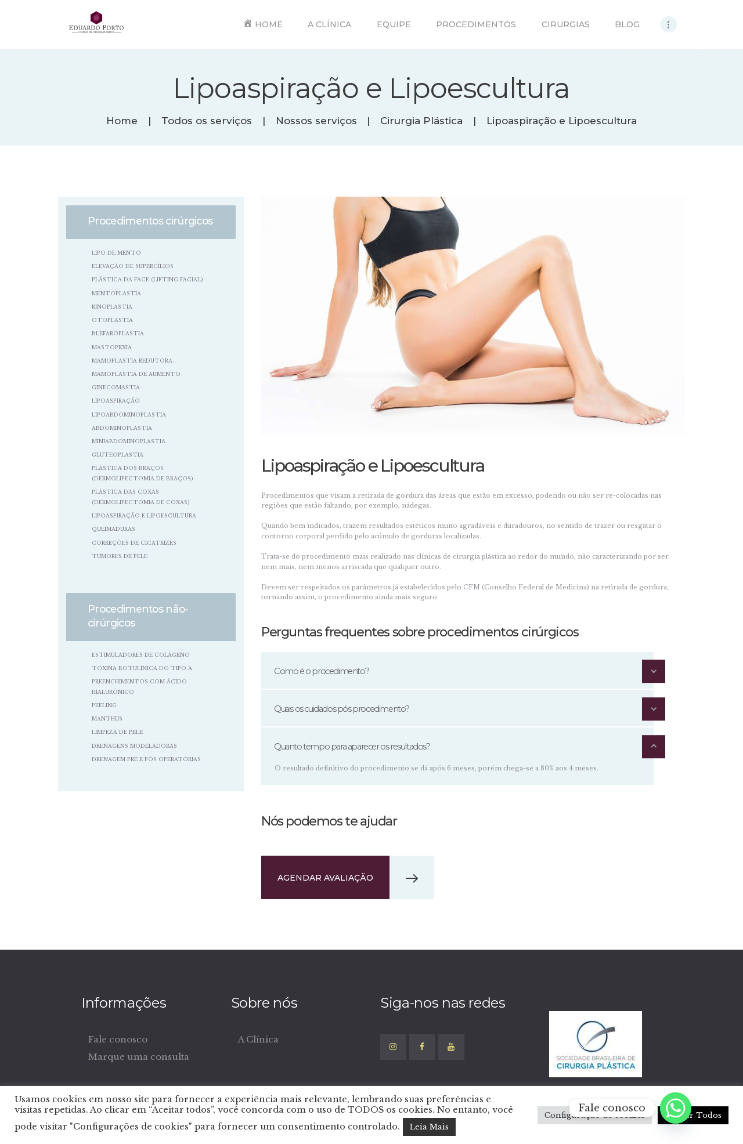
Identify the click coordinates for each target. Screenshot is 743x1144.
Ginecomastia (116, 387)
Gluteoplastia (117, 454)
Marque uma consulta (138, 1056)
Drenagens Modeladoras (134, 746)
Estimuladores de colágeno (141, 654)
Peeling (104, 705)
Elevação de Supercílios (133, 266)
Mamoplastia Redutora (132, 360)
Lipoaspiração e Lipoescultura (144, 515)
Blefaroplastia (118, 333)
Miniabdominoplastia (128, 441)
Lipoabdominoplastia (129, 414)
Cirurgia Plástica (421, 120)
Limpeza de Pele (117, 732)
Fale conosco (117, 1039)
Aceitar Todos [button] (693, 1115)
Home (122, 120)
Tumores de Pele (119, 556)
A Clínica (258, 1039)
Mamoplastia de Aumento (136, 374)
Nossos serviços (316, 120)
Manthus (107, 718)
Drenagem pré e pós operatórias (146, 759)
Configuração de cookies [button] (594, 1115)
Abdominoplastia (122, 428)
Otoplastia (112, 320)
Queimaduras (113, 529)
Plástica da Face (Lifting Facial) (147, 279)
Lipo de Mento (116, 252)
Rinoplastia (112, 306)
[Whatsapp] (675, 1108)
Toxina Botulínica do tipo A (142, 668)
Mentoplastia (116, 293)
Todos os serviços (206, 120)
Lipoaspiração (116, 400)
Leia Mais (429, 1127)
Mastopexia (112, 347)
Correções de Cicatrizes (134, 543)
